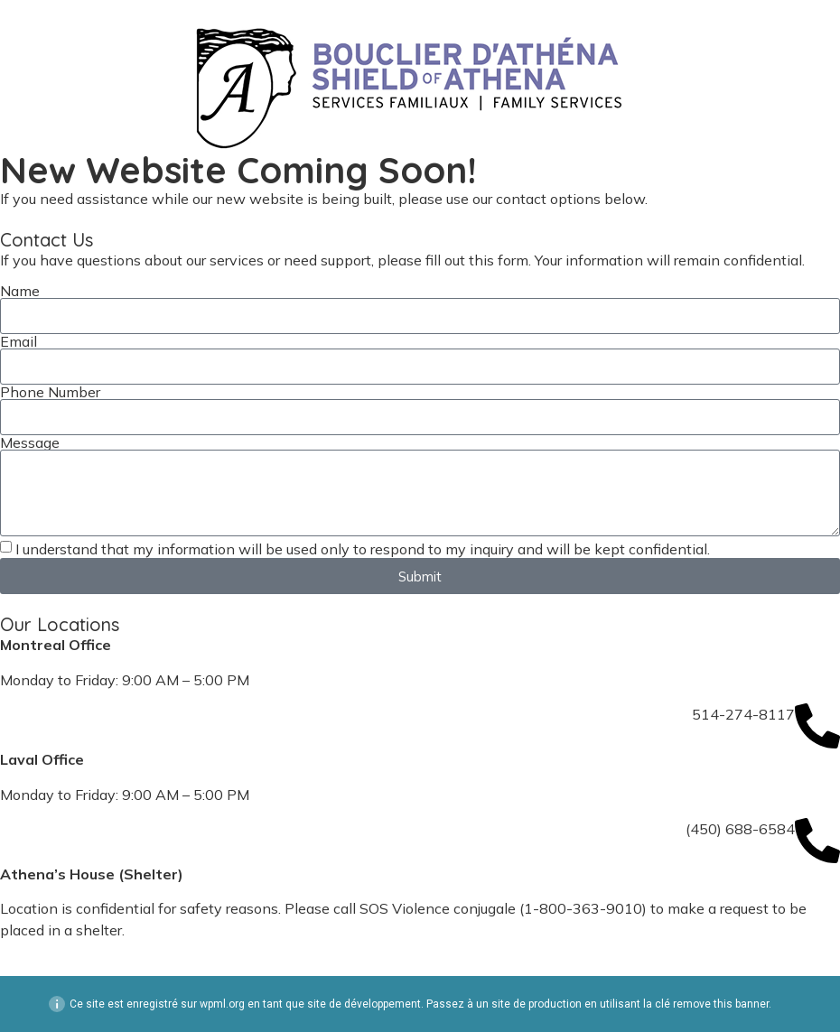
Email (18, 341)
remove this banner (721, 1004)
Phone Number (50, 392)
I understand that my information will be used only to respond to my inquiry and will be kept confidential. (362, 549)
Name (20, 291)
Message (30, 442)
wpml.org (222, 1004)
